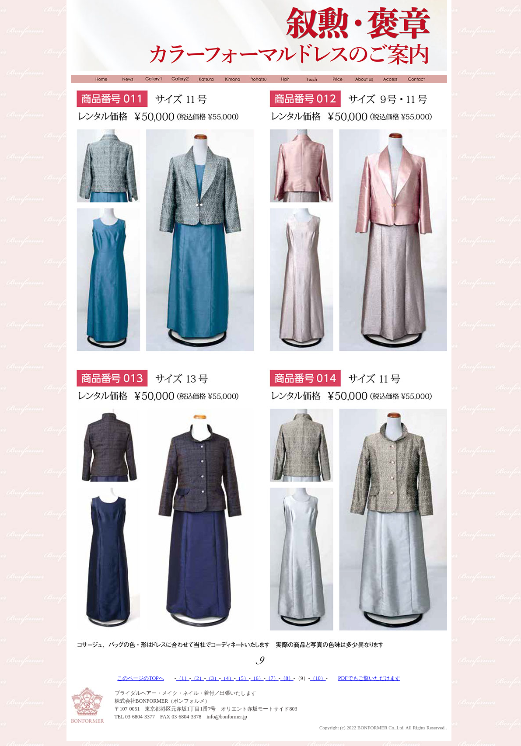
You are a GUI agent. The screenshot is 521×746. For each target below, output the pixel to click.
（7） (272, 678)
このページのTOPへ (140, 678)
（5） (242, 678)
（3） (212, 678)
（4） (227, 678)
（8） (287, 678)
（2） (197, 678)
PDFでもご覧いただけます (369, 678)
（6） (257, 678)
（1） (182, 678)
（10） (318, 678)
